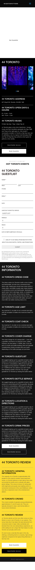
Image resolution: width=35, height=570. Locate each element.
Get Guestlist (13, 40)
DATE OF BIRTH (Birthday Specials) (12, 232)
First (3, 185)
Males (4, 225)
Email (4, 196)
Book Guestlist (14, 151)
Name (4, 180)
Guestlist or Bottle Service (10, 210)
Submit (17, 247)
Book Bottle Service (14, 145)
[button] (16, 91)
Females (4, 217)
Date (3, 203)
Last (19, 185)
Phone (4, 189)
